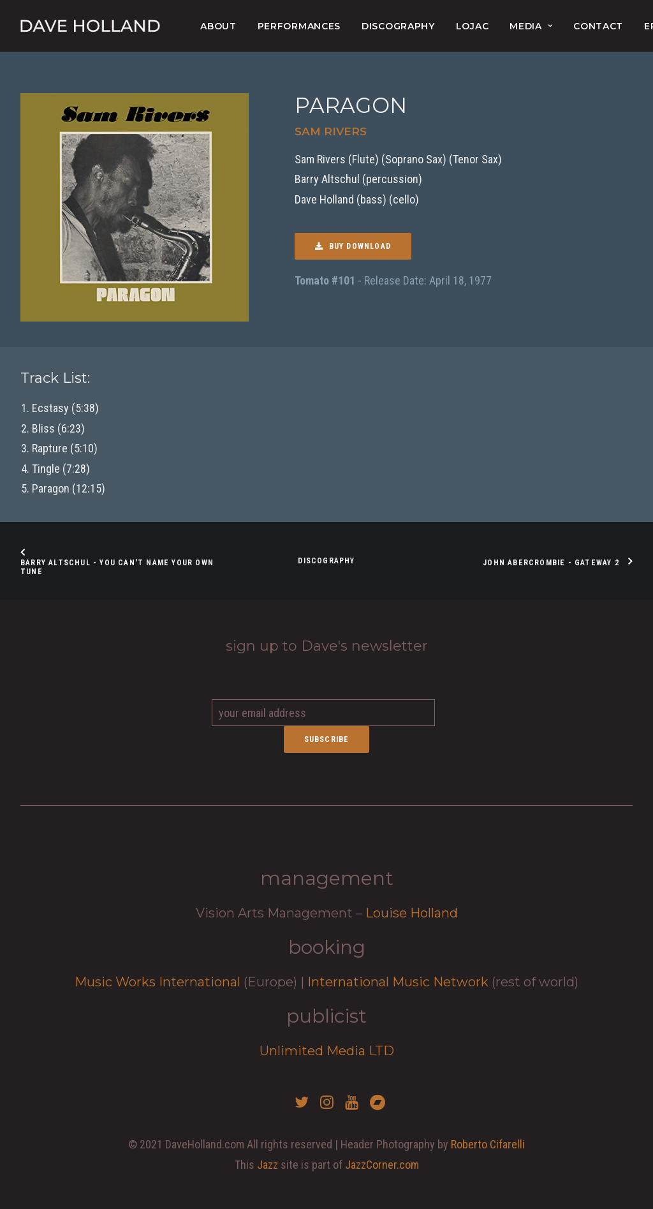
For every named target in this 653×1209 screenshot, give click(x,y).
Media (531, 26)
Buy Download (353, 246)
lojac (472, 26)
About (218, 26)
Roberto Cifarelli (488, 1144)
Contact (598, 26)
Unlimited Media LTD (327, 1050)
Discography (398, 26)
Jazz (267, 1164)
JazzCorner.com (382, 1164)
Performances (299, 26)
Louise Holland (411, 913)
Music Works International (157, 982)
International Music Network (397, 982)
